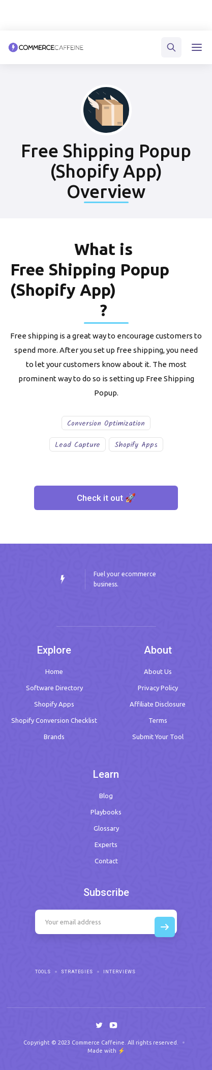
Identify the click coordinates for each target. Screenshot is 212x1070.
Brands (54, 736)
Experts (106, 844)
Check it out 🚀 (106, 498)
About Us (158, 671)
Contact (106, 860)
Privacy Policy (158, 687)
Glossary (106, 828)
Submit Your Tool (158, 736)
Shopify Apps (136, 444)
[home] (46, 47)
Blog (106, 795)
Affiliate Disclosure (158, 704)
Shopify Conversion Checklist (54, 720)
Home (54, 671)
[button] (196, 47)
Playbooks (106, 811)
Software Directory (54, 687)
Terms (157, 720)
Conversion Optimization (106, 423)
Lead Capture (77, 444)
